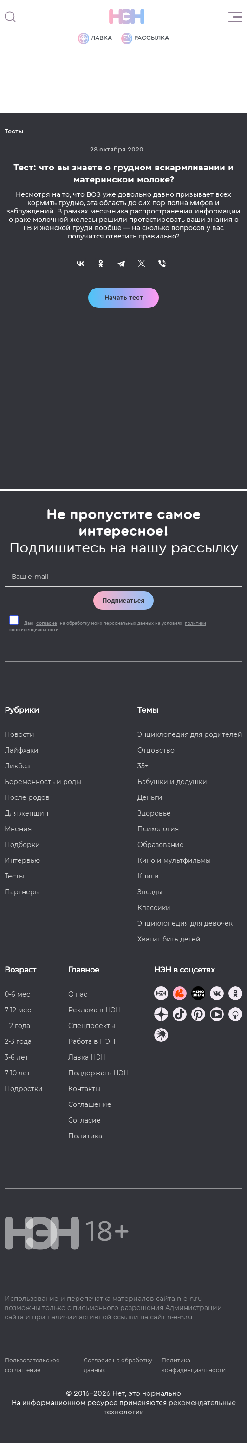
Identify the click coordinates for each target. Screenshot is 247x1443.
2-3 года (18, 1041)
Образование (160, 845)
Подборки (22, 845)
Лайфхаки (22, 750)
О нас (77, 994)
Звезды (149, 892)
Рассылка (145, 38)
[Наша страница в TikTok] (180, 1015)
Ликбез (17, 766)
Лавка (95, 38)
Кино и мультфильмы (174, 860)
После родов (27, 797)
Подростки (24, 1089)
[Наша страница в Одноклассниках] (235, 994)
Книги (148, 876)
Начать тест (123, 298)
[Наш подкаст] (161, 1036)
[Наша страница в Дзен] (161, 1015)
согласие (46, 623)
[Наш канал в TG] (161, 994)
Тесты (14, 876)
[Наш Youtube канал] (217, 1015)
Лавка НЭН (87, 1057)
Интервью (22, 860)
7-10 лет (17, 1073)
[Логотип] (126, 17)
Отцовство (156, 750)
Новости (19, 734)
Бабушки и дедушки (172, 782)
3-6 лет (16, 1057)
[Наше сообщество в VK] (217, 994)
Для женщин (26, 813)
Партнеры (22, 892)
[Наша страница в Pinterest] (198, 1015)
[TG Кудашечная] (180, 994)
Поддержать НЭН (98, 1073)
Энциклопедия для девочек (185, 923)
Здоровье (154, 813)
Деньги (149, 797)
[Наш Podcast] (235, 1015)
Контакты (84, 1089)
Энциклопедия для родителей (189, 734)
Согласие (84, 1120)
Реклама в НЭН (94, 1010)
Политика (85, 1136)
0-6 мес (17, 994)
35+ (143, 766)
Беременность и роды (43, 782)
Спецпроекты (91, 1026)
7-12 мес (18, 1010)
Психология (158, 829)
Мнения (18, 829)
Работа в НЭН (92, 1041)
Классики (153, 907)
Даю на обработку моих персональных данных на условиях (107, 626)
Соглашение (89, 1104)
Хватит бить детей (169, 939)
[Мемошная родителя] (198, 994)
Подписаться (123, 600)
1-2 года (17, 1026)
